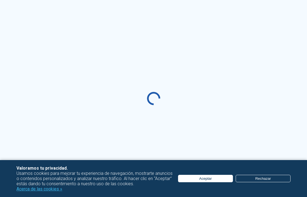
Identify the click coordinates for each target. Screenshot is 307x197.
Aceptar (205, 178)
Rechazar (263, 178)
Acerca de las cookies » (39, 189)
